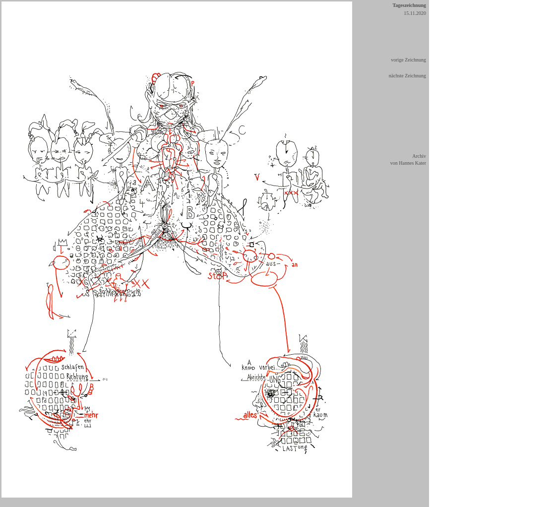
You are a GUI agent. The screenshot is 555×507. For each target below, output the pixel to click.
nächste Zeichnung (407, 75)
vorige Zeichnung (408, 60)
